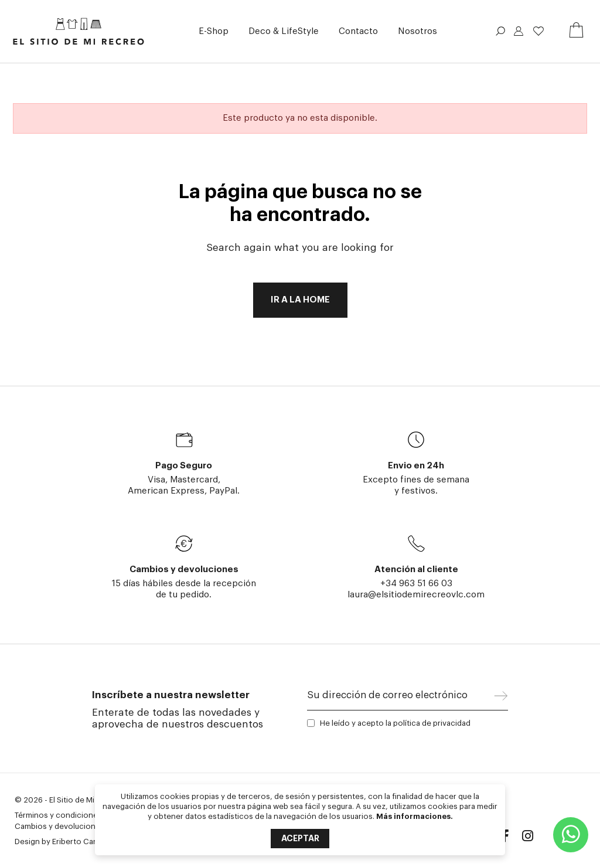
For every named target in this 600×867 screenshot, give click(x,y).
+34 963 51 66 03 (416, 583)
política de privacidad (432, 723)
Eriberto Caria (77, 841)
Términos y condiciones (58, 815)
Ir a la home (300, 299)
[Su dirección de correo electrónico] (401, 698)
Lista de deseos (538, 31)
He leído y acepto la (395, 723)
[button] (213, 31)
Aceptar (300, 838)
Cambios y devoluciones (59, 826)
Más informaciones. (414, 816)
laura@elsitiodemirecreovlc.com (416, 594)
